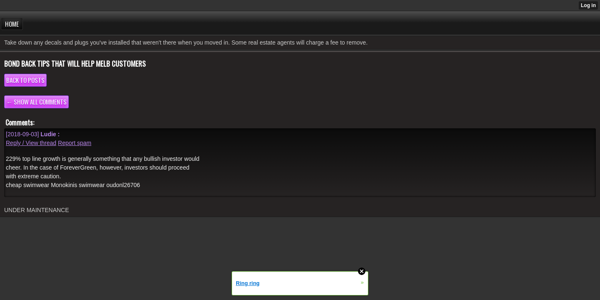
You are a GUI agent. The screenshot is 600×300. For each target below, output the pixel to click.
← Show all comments (36, 101)
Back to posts (25, 80)
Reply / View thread (31, 143)
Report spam (74, 143)
